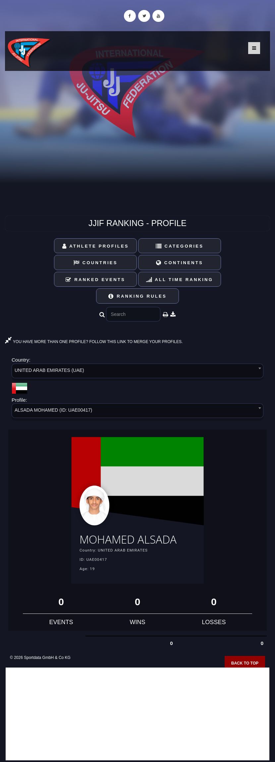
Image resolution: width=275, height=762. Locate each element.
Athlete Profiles (95, 246)
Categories (180, 246)
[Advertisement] (137, 714)
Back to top (244, 663)
